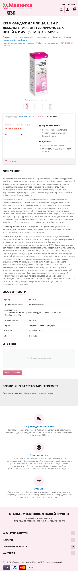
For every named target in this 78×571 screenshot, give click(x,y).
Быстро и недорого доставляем (39, 426)
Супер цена (39, 489)
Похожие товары (12, 393)
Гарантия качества (39, 455)
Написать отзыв (26, 117)
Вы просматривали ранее (38, 393)
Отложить (12, 161)
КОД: (40, 117)
